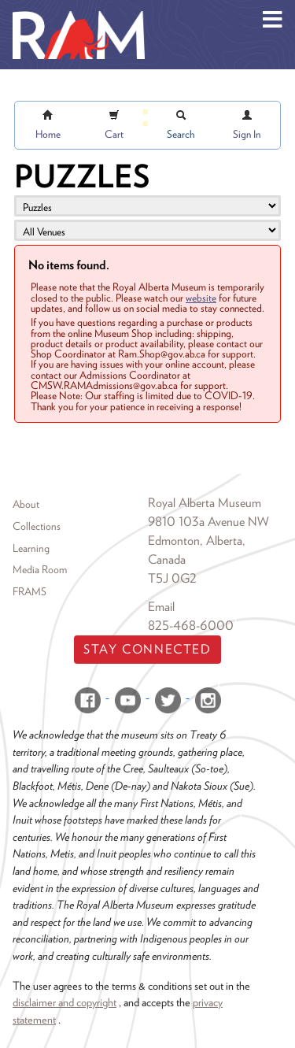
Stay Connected (147, 649)
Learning (31, 548)
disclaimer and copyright (64, 1002)
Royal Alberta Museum (204, 502)
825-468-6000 (191, 625)
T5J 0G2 (172, 578)
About (26, 504)
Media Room (40, 569)
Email (161, 606)
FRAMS (29, 591)
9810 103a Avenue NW (208, 521)
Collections (37, 526)
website (201, 297)
